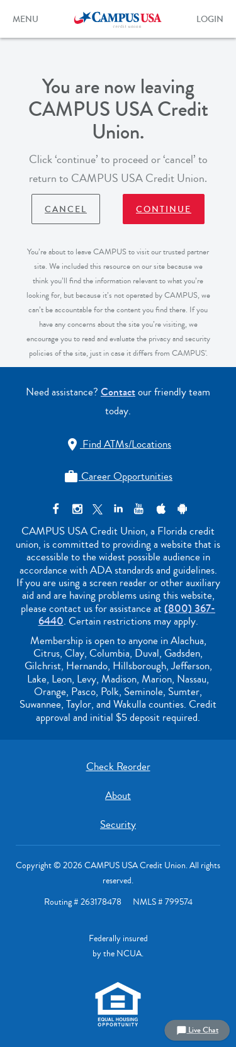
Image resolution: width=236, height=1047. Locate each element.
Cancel (66, 209)
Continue (163, 209)
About (118, 795)
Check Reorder (118, 766)
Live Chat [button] (197, 1030)
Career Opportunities (118, 476)
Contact (118, 392)
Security (118, 824)
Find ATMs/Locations (118, 444)
